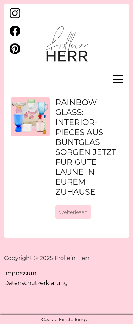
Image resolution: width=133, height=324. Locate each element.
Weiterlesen (73, 212)
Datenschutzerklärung (36, 283)
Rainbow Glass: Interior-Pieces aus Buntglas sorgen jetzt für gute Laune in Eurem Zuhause (85, 147)
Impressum (20, 273)
